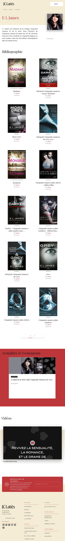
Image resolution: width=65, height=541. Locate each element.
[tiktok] (3, 527)
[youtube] (12, 524)
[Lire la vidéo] (32, 442)
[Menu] (56, 4)
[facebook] (3, 524)
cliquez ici (20, 489)
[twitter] (6, 524)
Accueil (5, 9)
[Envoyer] (58, 484)
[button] (30, 336)
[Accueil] (9, 4)
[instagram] (9, 524)
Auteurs (11, 9)
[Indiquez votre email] (45, 484)
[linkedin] (15, 524)
